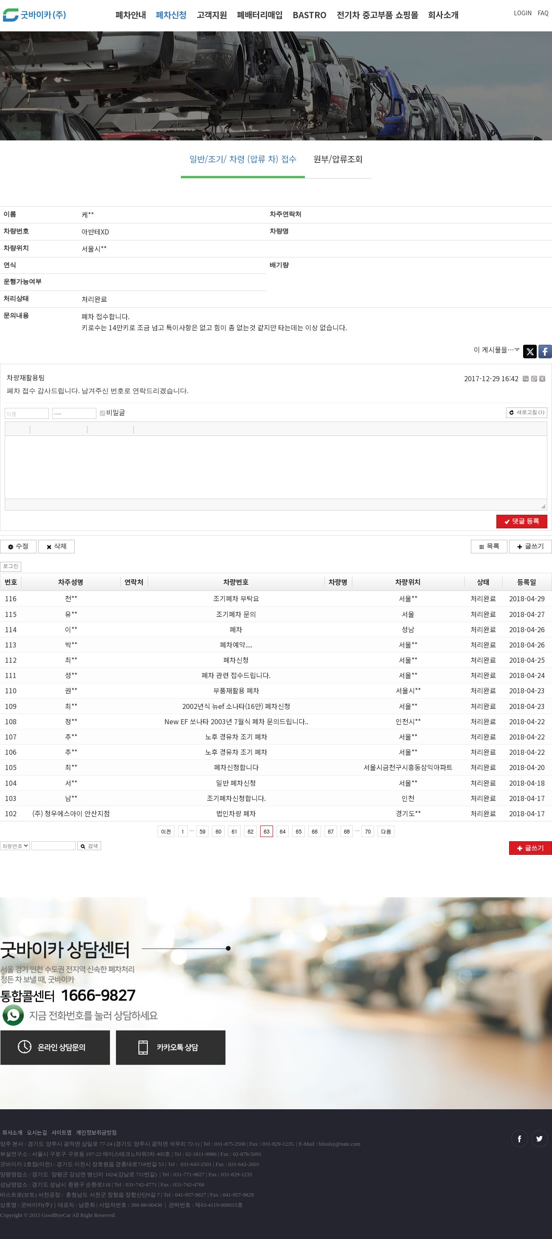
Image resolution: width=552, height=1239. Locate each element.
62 (250, 831)
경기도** (408, 813)
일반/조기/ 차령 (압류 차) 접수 (242, 159)
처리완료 (483, 598)
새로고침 (526, 412)
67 (331, 831)
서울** (408, 598)
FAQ (543, 12)
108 (11, 721)
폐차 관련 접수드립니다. (236, 675)
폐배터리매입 (260, 14)
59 (203, 831)
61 (234, 831)
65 (298, 831)
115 (11, 614)
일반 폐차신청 (236, 783)
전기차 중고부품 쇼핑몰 (377, 14)
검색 (89, 846)
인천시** (408, 721)
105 (11, 767)
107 (11, 736)
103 (11, 798)
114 (11, 629)
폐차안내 (130, 14)
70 (368, 831)
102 (11, 813)
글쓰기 (530, 546)
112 (11, 660)
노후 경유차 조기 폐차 (236, 736)
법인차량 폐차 (236, 813)
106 (11, 752)
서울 (408, 614)
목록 (489, 546)
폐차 (236, 629)
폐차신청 (171, 14)
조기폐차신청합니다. (236, 798)
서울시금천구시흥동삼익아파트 (408, 767)
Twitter (530, 351)
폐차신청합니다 (236, 767)
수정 (18, 546)
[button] (12, 429)
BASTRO (310, 14)
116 (11, 598)
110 (11, 690)
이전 (166, 831)
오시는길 (37, 1132)
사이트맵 (61, 1132)
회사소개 (443, 14)
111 (11, 675)
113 (11, 644)
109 (11, 706)
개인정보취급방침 (96, 1132)
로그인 (10, 566)
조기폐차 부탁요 (236, 598)
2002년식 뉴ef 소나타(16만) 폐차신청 (236, 706)
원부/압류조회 (338, 159)
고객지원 (212, 14)
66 (315, 831)
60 (218, 831)
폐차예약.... (236, 644)
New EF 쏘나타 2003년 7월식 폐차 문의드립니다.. (236, 721)
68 (347, 831)
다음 (386, 831)
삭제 (56, 546)
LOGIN (523, 12)
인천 (408, 798)
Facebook (545, 351)
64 (283, 831)
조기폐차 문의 (236, 614)
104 (11, 783)
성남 (408, 629)
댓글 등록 (521, 521)
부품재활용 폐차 (236, 690)
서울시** (408, 690)
